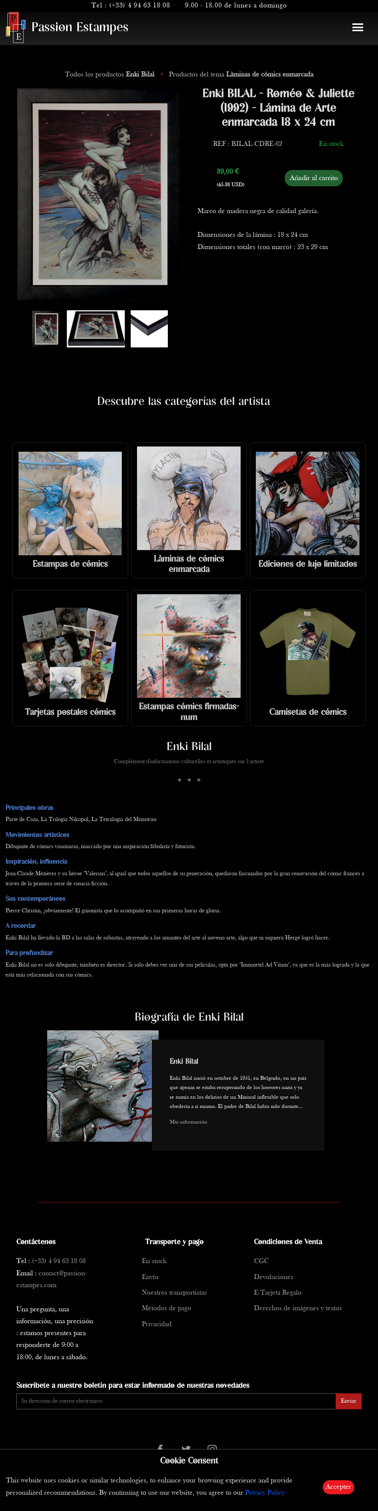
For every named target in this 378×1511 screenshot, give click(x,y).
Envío (150, 1277)
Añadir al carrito (314, 178)
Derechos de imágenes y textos (298, 1308)
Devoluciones (273, 1277)
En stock (154, 1261)
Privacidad (157, 1324)
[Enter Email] (176, 1401)
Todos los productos (110, 74)
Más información (188, 1122)
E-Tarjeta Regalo (278, 1292)
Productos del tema (241, 74)
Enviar (348, 1401)
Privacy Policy (265, 1493)
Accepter (338, 1487)
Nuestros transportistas (174, 1292)
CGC (261, 1261)
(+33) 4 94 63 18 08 (139, 5)
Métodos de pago (166, 1308)
